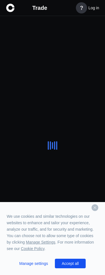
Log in (93, 8)
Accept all (70, 263)
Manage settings (33, 263)
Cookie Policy (33, 248)
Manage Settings (40, 242)
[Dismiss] (95, 207)
